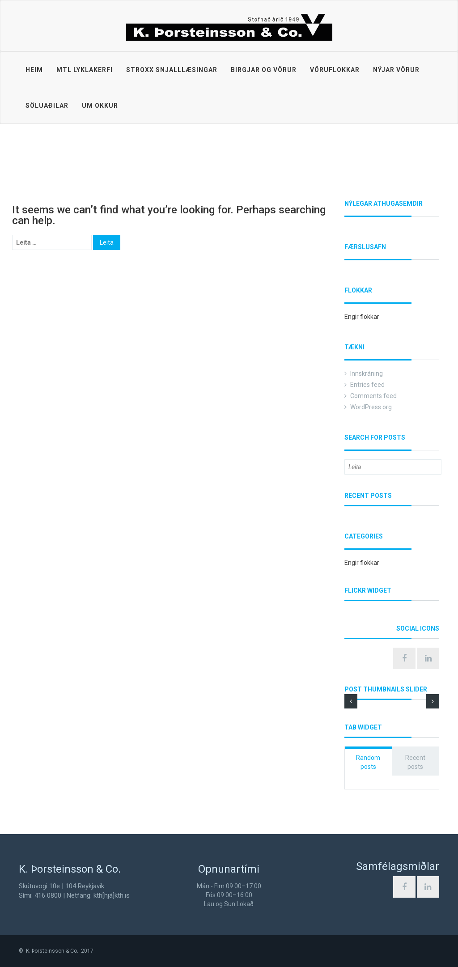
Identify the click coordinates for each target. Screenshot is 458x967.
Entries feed (367, 384)
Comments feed (373, 395)
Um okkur (100, 105)
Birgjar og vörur (264, 69)
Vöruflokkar (335, 69)
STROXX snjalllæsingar (171, 69)
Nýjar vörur (396, 69)
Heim (34, 69)
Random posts (368, 762)
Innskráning (366, 373)
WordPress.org (371, 407)
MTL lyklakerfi (84, 69)
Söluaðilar (46, 105)
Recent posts (415, 762)
